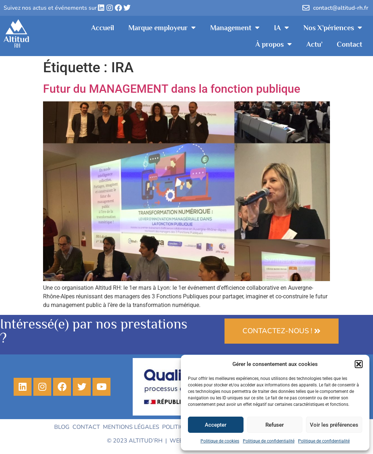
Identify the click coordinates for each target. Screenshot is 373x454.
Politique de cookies (219, 441)
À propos (273, 44)
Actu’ (314, 44)
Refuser (274, 425)
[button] (358, 364)
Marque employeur (162, 27)
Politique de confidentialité (268, 441)
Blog (62, 427)
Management (235, 27)
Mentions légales (131, 427)
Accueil (102, 28)
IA (281, 27)
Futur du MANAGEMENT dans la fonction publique (171, 89)
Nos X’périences (332, 27)
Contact (349, 44)
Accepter (215, 425)
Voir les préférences (334, 425)
